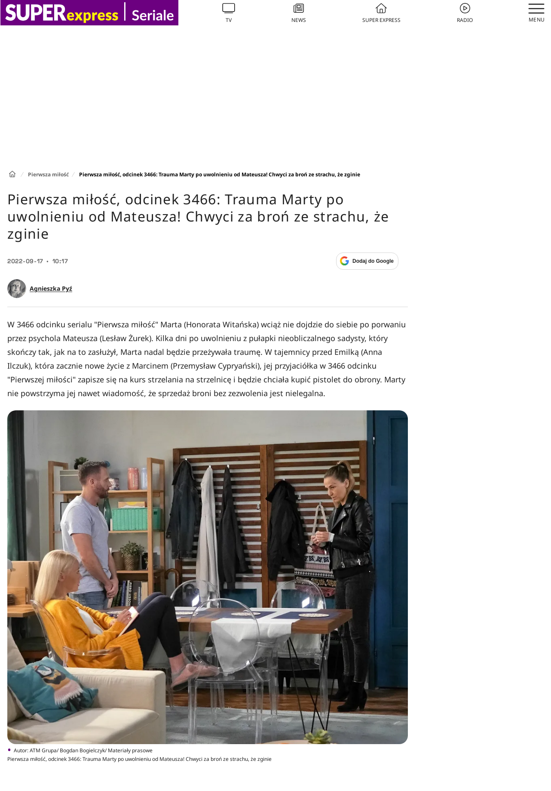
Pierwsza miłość (48, 174)
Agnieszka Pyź (51, 289)
